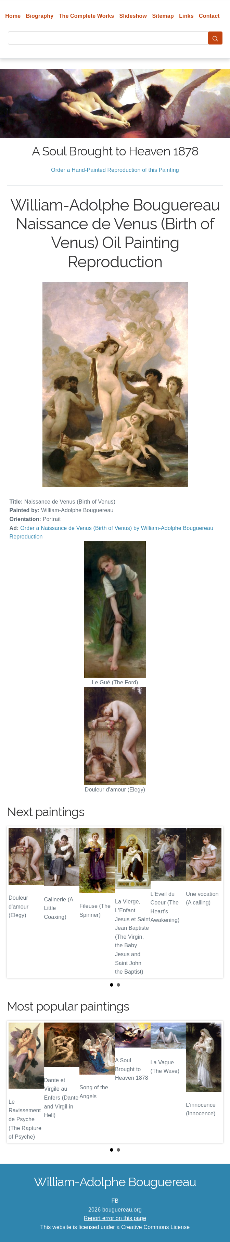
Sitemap (163, 16)
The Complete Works (86, 16)
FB (115, 1201)
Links (186, 16)
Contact (209, 16)
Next (212, 902)
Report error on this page (115, 1218)
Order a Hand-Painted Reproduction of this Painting (115, 170)
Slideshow (133, 16)
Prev (17, 902)
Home (13, 16)
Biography (40, 16)
